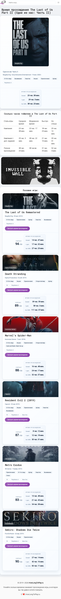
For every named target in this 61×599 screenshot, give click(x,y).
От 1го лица (21, 472)
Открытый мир (40, 281)
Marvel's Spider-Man (18, 335)
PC (7, 285)
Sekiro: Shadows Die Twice (22, 529)
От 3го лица (7, 78)
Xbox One (24, 415)
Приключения (45, 78)
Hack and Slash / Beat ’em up (14, 346)
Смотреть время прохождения (17, 228)
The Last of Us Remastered (22, 212)
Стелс (8, 475)
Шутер (54, 78)
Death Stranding (15, 273)
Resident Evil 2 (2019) (20, 400)
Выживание (18, 78)
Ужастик (27, 78)
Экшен (36, 78)
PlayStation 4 (7, 82)
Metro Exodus (13, 465)
